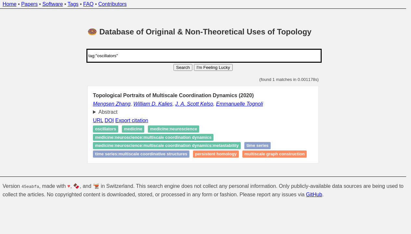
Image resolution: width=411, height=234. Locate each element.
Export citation (131, 120)
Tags (73, 4)
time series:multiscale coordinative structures (141, 153)
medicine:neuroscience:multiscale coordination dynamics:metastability (167, 145)
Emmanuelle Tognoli (239, 104)
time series (258, 145)
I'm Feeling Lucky (213, 67)
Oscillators (105, 129)
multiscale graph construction (274, 153)
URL (98, 120)
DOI (109, 120)
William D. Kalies (153, 104)
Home (10, 4)
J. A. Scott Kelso (194, 104)
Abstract (108, 112)
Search (183, 67)
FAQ (88, 4)
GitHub (314, 194)
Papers (29, 4)
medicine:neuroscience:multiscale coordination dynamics (153, 137)
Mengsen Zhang (112, 104)
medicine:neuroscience (173, 129)
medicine (133, 129)
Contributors (112, 4)
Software (52, 4)
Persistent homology (216, 153)
